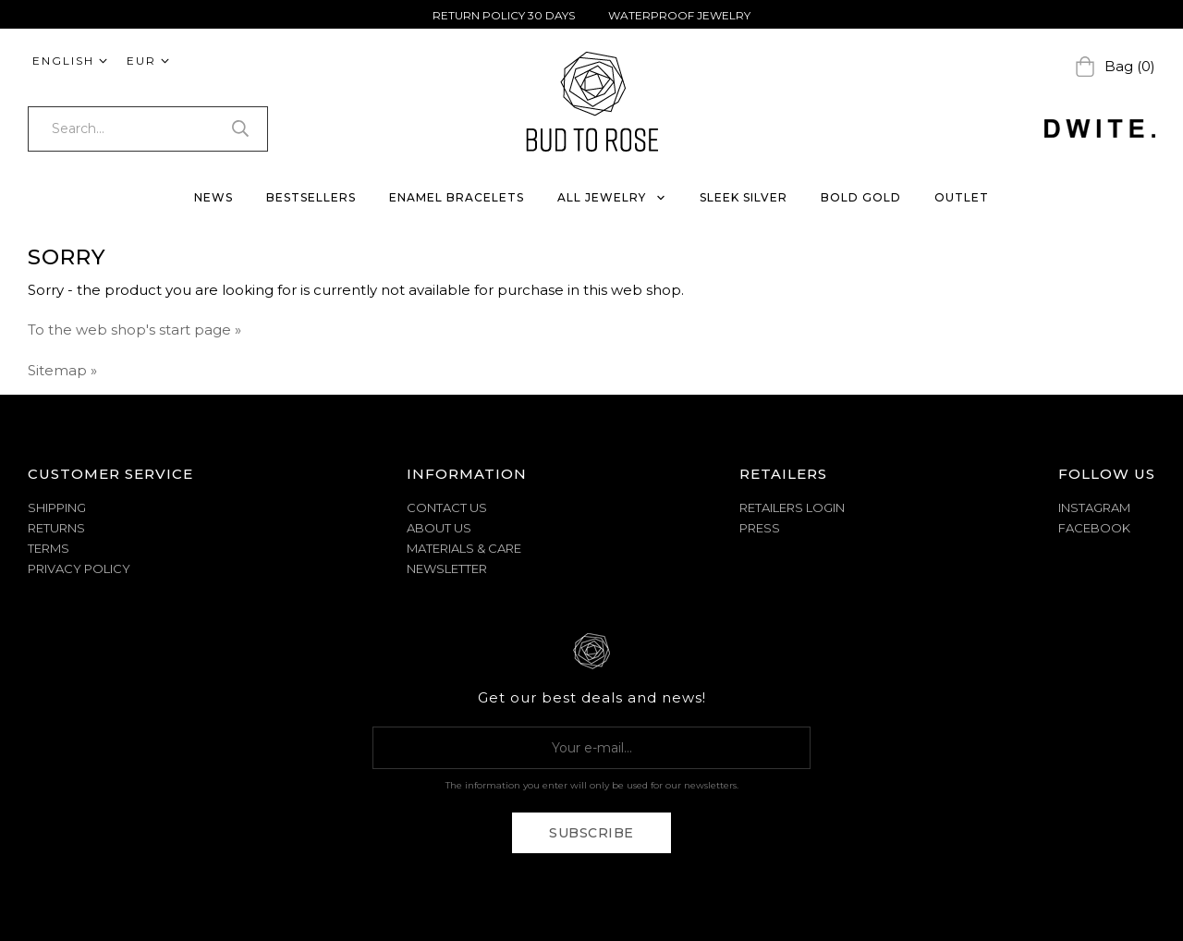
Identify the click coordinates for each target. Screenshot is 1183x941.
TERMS (48, 548)
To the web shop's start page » (134, 329)
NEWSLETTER (447, 568)
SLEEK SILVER (743, 197)
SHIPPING (57, 507)
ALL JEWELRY (611, 197)
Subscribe (591, 833)
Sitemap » (62, 370)
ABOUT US (439, 527)
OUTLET (961, 197)
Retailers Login (792, 507)
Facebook (1094, 527)
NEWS (213, 197)
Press (759, 527)
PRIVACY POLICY (79, 568)
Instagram (1094, 507)
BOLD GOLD (861, 197)
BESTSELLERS (311, 197)
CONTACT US (447, 507)
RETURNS (56, 527)
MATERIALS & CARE (464, 548)
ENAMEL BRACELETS (456, 197)
